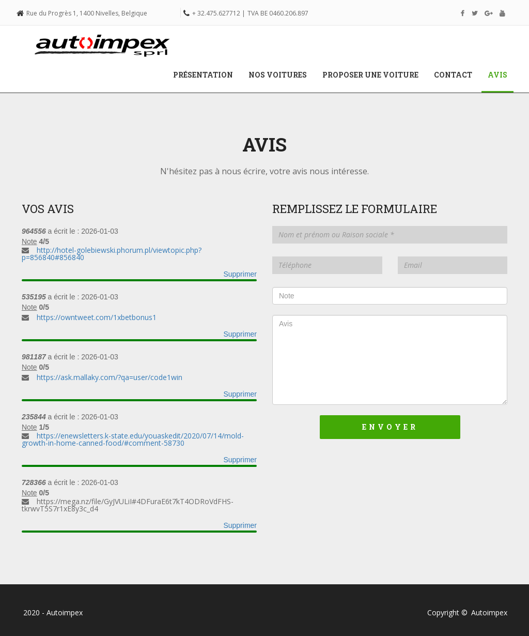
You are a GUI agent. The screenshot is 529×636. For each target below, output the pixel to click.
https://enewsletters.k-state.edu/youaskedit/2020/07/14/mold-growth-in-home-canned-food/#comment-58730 (133, 439)
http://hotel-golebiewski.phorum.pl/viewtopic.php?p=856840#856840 (111, 253)
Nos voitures (277, 75)
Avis (501, 74)
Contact (453, 75)
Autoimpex (489, 612)
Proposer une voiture (370, 75)
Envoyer (390, 427)
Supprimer (240, 274)
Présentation (203, 75)
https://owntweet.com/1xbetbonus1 (97, 317)
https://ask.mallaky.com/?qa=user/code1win (109, 377)
